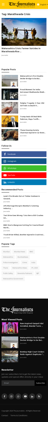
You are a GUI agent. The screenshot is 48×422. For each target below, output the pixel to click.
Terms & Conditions (18, 415)
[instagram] (11, 396)
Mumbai (6, 251)
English (41, 4)
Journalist (5, 55)
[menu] (3, 4)
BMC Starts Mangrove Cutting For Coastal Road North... (23, 226)
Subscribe (40, 383)
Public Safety (8, 273)
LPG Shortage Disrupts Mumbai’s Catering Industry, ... (21, 207)
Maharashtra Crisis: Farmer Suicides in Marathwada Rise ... (21, 50)
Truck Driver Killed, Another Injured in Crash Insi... (23, 235)
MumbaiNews (23, 257)
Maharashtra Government (13, 279)
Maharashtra (8, 257)
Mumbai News (19, 251)
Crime (24, 262)
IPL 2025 (34, 268)
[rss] (39, 396)
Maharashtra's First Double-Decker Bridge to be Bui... (32, 77)
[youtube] (25, 396)
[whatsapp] (18, 396)
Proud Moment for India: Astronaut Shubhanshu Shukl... (32, 91)
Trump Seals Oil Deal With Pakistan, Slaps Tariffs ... (30, 118)
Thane (5, 268)
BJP (37, 273)
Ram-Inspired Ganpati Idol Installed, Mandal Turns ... (31, 324)
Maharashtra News (19, 268)
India (33, 262)
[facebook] (4, 396)
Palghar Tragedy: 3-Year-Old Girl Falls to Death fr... (32, 104)
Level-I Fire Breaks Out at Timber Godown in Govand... (21, 197)
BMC (31, 251)
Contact (5, 415)
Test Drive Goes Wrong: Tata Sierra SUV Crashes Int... (23, 216)
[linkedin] (32, 396)
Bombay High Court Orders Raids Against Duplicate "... (32, 353)
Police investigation (10, 262)
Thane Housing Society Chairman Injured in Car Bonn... (32, 131)
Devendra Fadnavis (24, 273)
